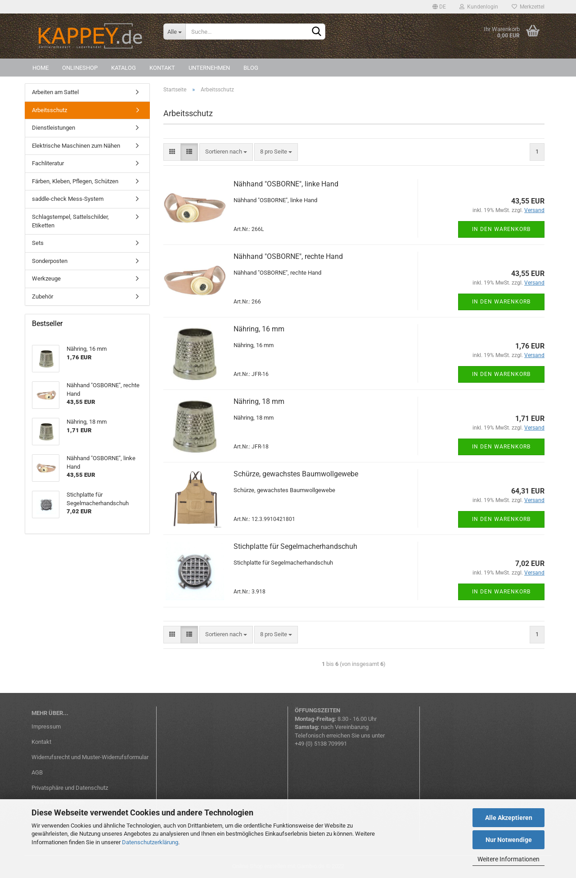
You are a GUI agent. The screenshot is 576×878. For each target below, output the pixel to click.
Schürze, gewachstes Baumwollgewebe (296, 474)
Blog (250, 67)
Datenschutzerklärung (150, 842)
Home (40, 67)
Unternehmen (209, 67)
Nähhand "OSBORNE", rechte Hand (288, 256)
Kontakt (162, 67)
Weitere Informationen (508, 859)
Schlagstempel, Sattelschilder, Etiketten (70, 221)
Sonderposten (50, 261)
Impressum (46, 726)
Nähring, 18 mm (259, 401)
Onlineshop (80, 67)
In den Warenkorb (501, 229)
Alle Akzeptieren (508, 817)
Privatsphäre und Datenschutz (70, 787)
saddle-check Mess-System (68, 198)
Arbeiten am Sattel (55, 92)
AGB (37, 772)
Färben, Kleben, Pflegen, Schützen (75, 181)
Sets (38, 243)
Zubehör (42, 296)
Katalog (123, 67)
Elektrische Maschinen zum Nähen (76, 145)
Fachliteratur (48, 163)
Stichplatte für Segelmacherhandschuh (295, 546)
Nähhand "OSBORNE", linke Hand (286, 184)
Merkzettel (528, 7)
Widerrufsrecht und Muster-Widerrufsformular (90, 757)
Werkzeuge (46, 278)
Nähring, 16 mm (259, 329)
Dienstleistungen (53, 127)
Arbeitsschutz (49, 110)
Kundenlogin (478, 7)
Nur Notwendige (509, 839)
